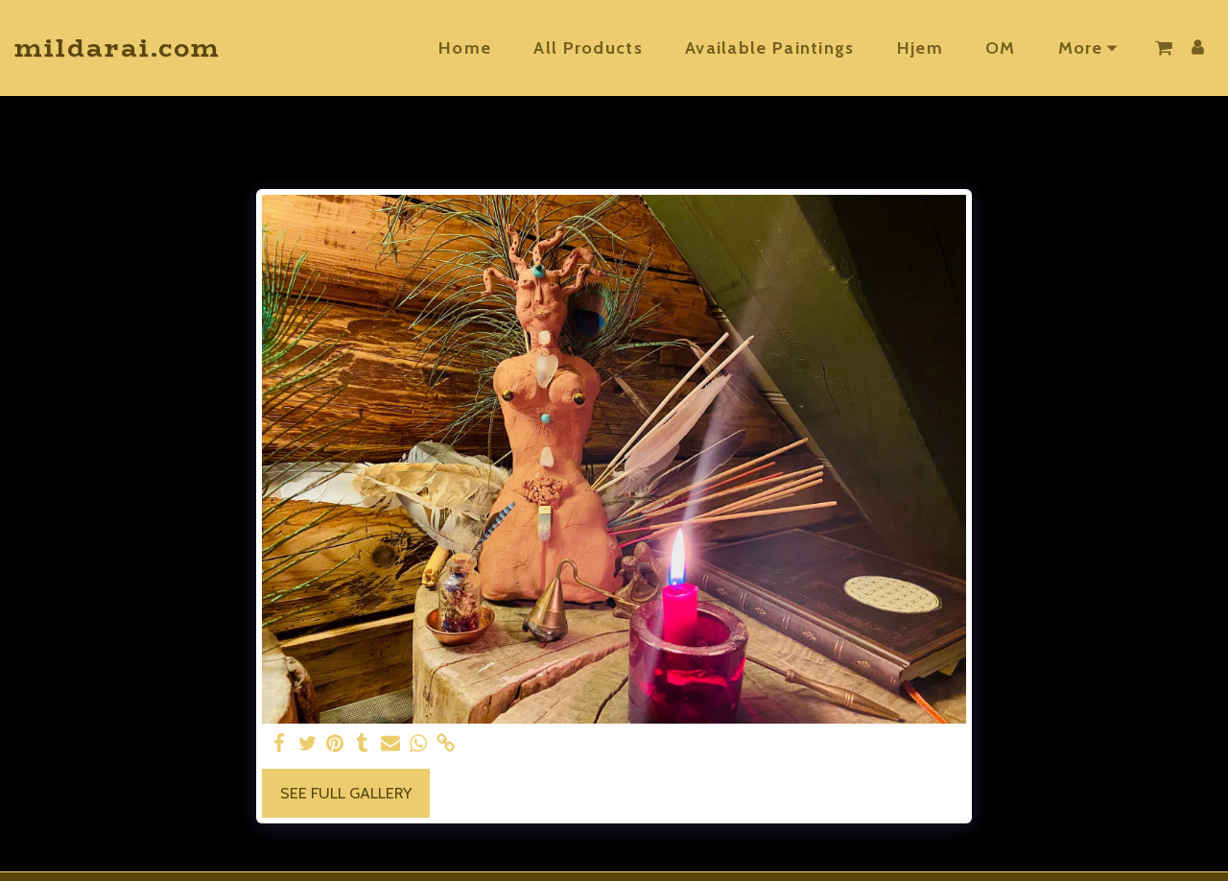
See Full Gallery (346, 792)
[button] (1163, 48)
